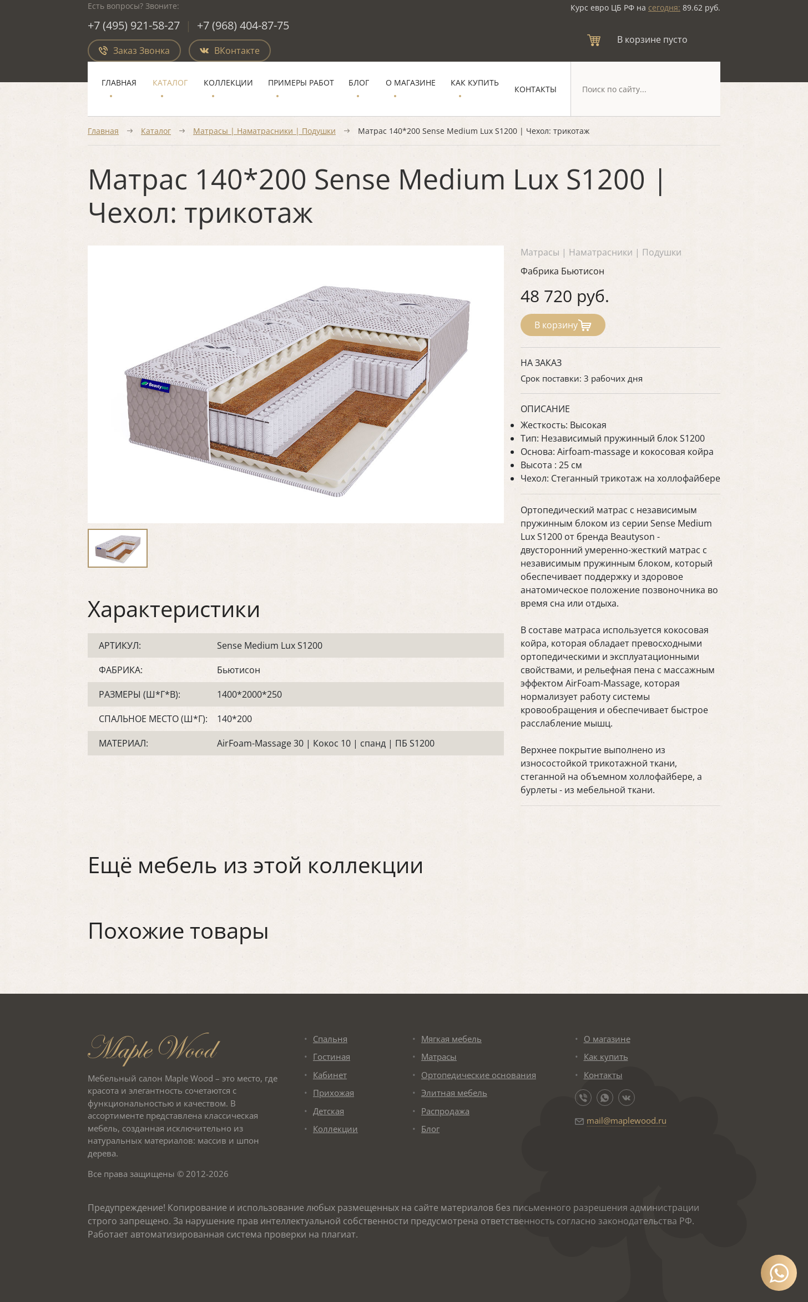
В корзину (563, 325)
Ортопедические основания (478, 1074)
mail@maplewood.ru (626, 1120)
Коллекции (228, 82)
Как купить (475, 82)
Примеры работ (301, 82)
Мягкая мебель (451, 1038)
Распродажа (445, 1110)
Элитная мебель (454, 1092)
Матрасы (439, 1056)
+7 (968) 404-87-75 (243, 25)
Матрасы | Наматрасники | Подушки (264, 131)
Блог (359, 82)
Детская (328, 1110)
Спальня (330, 1038)
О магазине (411, 82)
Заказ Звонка (134, 50)
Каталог (170, 82)
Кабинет (330, 1074)
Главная (119, 82)
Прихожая (333, 1092)
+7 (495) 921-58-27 (134, 25)
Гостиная (331, 1056)
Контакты (535, 89)
